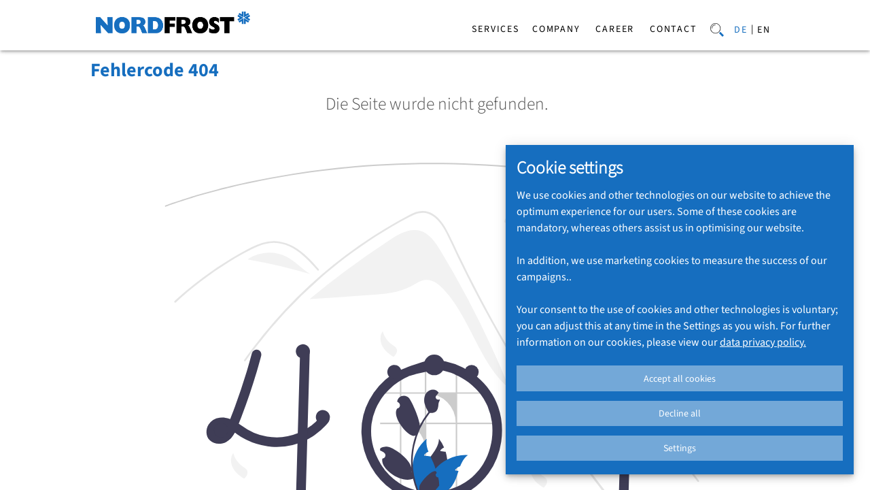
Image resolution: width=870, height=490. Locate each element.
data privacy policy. (763, 342)
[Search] (717, 28)
